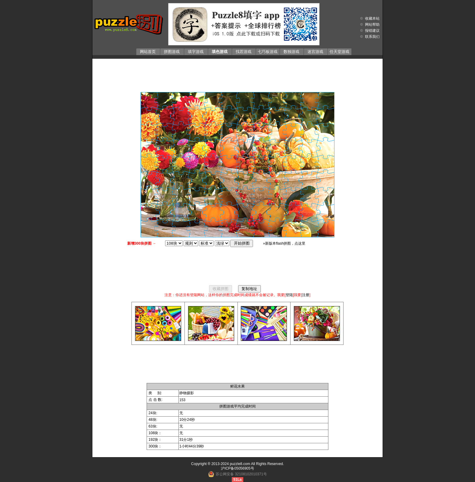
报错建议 (372, 30)
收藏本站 (372, 18)
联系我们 (372, 37)
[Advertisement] (237, 73)
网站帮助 (372, 24)
